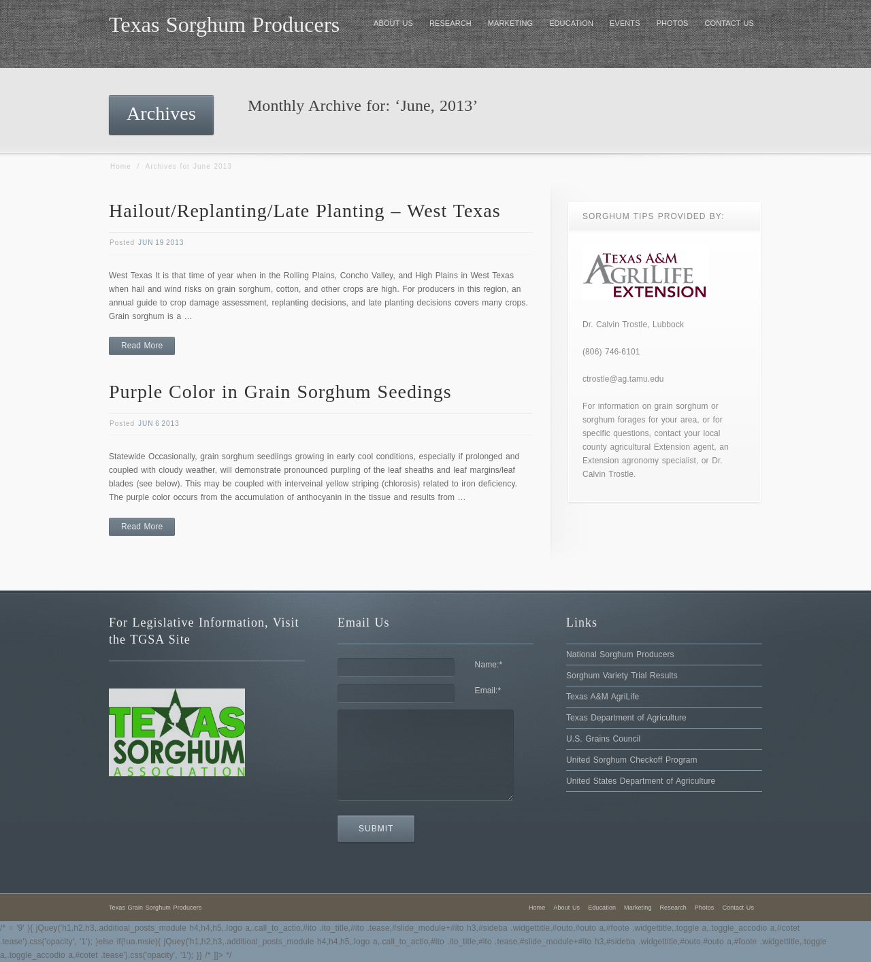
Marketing (637, 907)
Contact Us (738, 907)
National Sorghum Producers (620, 654)
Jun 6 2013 (159, 423)
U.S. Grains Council (603, 739)
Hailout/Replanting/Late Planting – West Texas (305, 210)
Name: (489, 664)
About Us (566, 907)
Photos (704, 907)
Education (602, 907)
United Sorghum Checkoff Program (631, 760)
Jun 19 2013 (161, 242)
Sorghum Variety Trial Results (622, 675)
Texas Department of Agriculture (626, 718)
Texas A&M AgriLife (602, 696)
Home (120, 166)
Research (673, 907)
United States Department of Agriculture (640, 781)
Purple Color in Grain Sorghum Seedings (280, 391)
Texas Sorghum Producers (224, 24)
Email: (488, 690)
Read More (142, 345)
